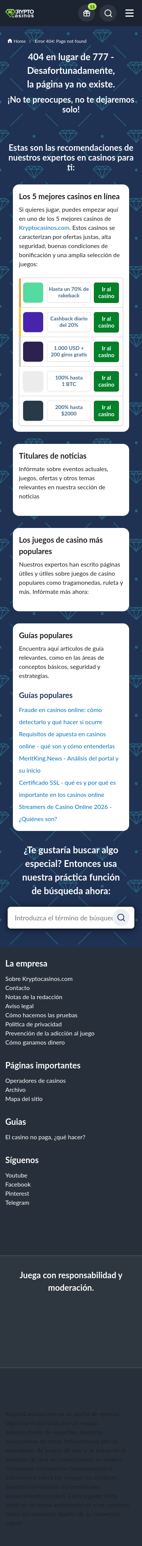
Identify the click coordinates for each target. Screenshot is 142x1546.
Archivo (15, 1089)
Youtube (16, 1175)
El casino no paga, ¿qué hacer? (45, 1136)
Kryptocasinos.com (44, 227)
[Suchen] (121, 917)
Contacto (17, 987)
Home (20, 41)
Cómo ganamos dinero (35, 1042)
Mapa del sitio (24, 1098)
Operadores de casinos (35, 1080)
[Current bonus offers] (86, 13)
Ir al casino (106, 292)
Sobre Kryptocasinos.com (39, 978)
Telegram (17, 1202)
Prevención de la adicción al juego (50, 1033)
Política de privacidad (33, 1024)
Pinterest (17, 1193)
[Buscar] (108, 13)
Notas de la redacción (33, 996)
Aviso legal (19, 1005)
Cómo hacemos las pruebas (41, 1014)
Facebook (18, 1184)
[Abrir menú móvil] (129, 13)
